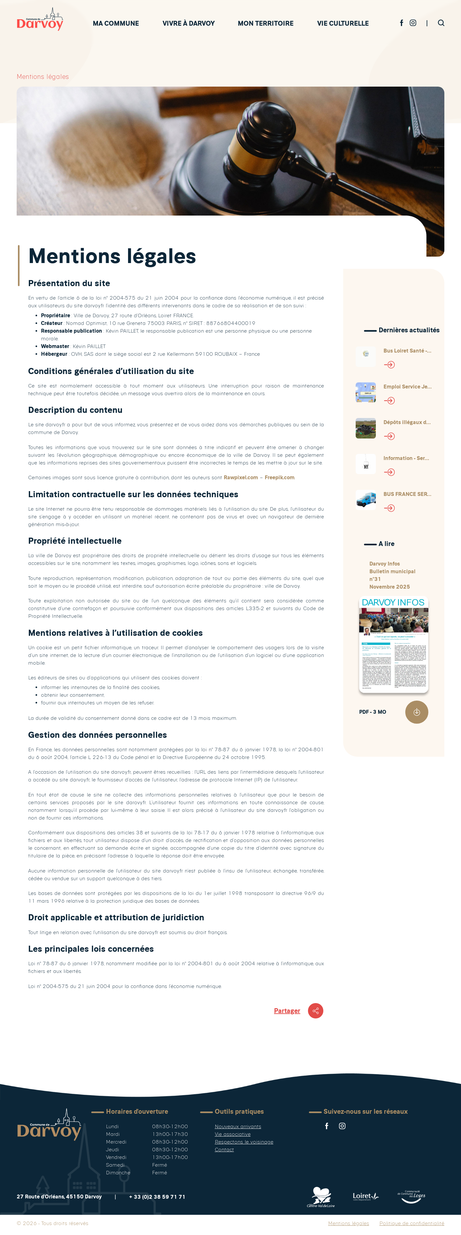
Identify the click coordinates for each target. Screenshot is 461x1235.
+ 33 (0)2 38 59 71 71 (157, 1197)
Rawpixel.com (241, 477)
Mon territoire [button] (266, 23)
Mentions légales (348, 1223)
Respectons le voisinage (244, 1142)
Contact (224, 1149)
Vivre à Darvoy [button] (188, 23)
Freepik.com (280, 477)
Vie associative (233, 1134)
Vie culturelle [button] (343, 23)
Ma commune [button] (116, 23)
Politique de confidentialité (411, 1223)
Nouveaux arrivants (238, 1126)
